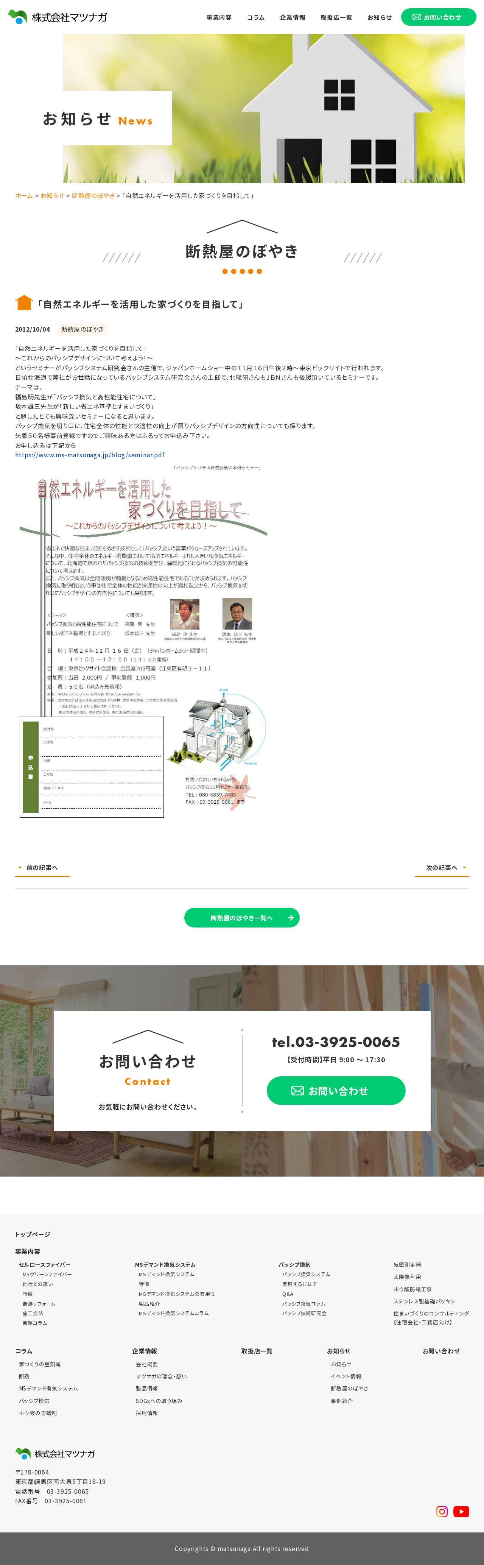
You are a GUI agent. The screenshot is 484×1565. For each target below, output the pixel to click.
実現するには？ (299, 1284)
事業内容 (219, 16)
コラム (256, 16)
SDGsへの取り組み (159, 1400)
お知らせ (380, 16)
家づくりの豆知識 (40, 1364)
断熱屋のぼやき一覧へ (242, 917)
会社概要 (147, 1364)
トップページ (33, 1234)
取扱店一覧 (337, 16)
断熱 (24, 1376)
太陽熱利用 (408, 1276)
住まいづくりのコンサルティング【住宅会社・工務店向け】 (431, 1317)
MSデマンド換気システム (167, 1274)
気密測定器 (408, 1264)
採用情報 (147, 1413)
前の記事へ (42, 867)
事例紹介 (342, 1400)
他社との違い (38, 1284)
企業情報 (293, 16)
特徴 (28, 1293)
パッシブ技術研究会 (304, 1313)
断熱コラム (35, 1323)
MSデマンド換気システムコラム (174, 1313)
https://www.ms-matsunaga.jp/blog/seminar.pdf (90, 454)
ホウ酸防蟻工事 (413, 1289)
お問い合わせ (441, 1350)
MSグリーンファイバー (47, 1274)
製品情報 (147, 1388)
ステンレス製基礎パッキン (425, 1301)
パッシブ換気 (34, 1400)
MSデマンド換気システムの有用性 (177, 1293)
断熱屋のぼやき (350, 1388)
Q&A (287, 1293)
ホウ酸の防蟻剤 (38, 1413)
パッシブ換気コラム (303, 1303)
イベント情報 (346, 1376)
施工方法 (33, 1313)
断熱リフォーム (39, 1303)
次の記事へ (442, 867)
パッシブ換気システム (306, 1274)
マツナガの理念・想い (161, 1376)
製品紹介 (149, 1303)
